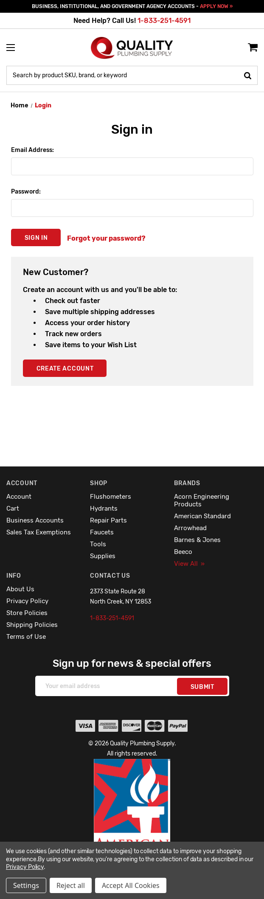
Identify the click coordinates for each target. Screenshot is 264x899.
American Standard (202, 516)
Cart (12, 508)
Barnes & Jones (197, 540)
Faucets (102, 532)
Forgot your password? (106, 238)
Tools (98, 544)
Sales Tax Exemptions (38, 532)
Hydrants (104, 508)
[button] (132, 822)
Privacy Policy (27, 601)
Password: (26, 191)
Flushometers (110, 496)
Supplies (102, 556)
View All (189, 563)
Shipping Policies (32, 625)
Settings (26, 885)
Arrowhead (190, 528)
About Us (20, 589)
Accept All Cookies (131, 885)
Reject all (70, 885)
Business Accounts (35, 520)
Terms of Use (26, 637)
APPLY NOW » (216, 6)
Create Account (65, 368)
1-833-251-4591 (164, 21)
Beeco (183, 552)
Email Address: (32, 150)
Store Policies (27, 613)
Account (18, 496)
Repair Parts (108, 520)
